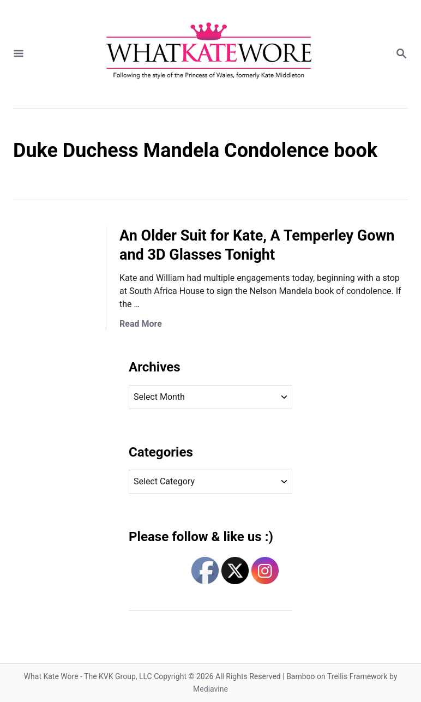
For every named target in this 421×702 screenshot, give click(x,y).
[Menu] (18, 54)
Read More (140, 324)
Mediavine (210, 689)
